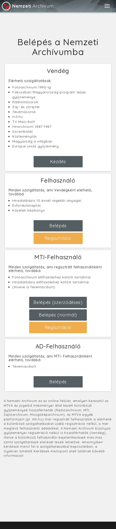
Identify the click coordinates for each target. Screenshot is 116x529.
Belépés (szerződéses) (58, 302)
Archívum (27, 6)
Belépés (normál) (58, 315)
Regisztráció (58, 238)
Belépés (58, 226)
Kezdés (58, 161)
